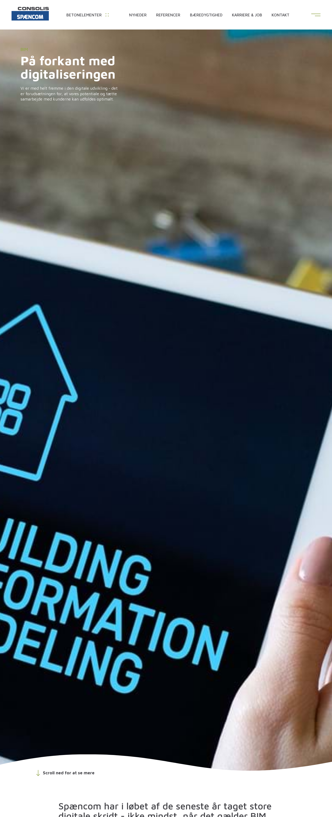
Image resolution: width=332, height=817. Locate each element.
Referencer (168, 15)
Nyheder (138, 15)
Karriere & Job (247, 15)
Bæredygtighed (206, 15)
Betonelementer (87, 15)
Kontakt (280, 15)
